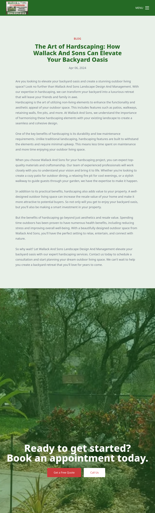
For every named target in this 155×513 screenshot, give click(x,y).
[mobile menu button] (147, 8)
